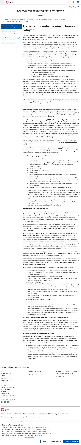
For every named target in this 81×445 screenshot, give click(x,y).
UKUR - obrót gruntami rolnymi (43, 19)
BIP (34, 414)
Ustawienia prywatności (33, 417)
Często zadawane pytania (9, 43)
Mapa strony (60, 376)
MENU (40, 15)
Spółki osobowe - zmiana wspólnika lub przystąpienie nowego (9, 33)
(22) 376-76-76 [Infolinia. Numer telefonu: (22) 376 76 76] (5, 391)
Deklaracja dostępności (35, 371)
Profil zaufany (27, 414)
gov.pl (5, 409)
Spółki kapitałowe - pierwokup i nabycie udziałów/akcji (10, 39)
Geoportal (65, 414)
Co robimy (30, 19)
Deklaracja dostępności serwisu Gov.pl (12, 417)
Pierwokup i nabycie (59, 19)
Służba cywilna (17, 414)
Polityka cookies (6, 414)
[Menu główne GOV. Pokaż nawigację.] (2, 2)
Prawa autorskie (42, 414)
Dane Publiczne (32, 374)
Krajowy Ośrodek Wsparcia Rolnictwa (40, 10)
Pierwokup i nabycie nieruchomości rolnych (8, 27)
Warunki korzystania (54, 414)
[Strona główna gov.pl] (9, 2)
